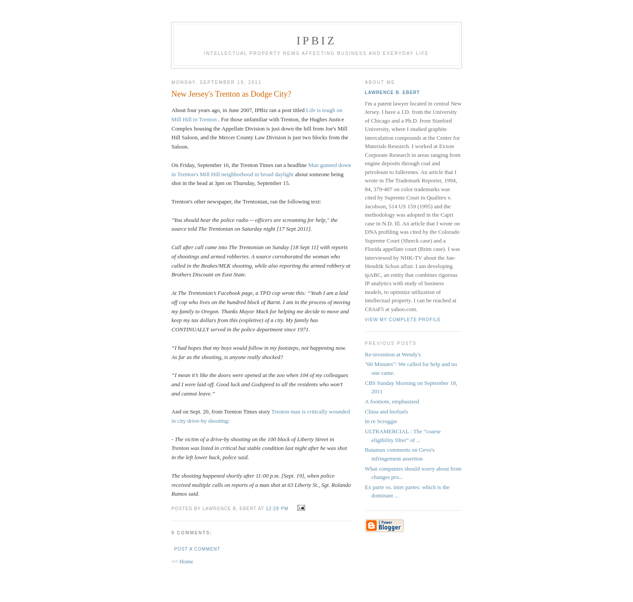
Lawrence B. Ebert (392, 92)
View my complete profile (403, 319)
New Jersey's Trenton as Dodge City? (231, 94)
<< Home (182, 561)
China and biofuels (386, 411)
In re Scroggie (381, 421)
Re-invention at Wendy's (393, 354)
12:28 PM (277, 508)
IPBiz (317, 40)
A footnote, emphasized (392, 401)
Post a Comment (197, 549)
